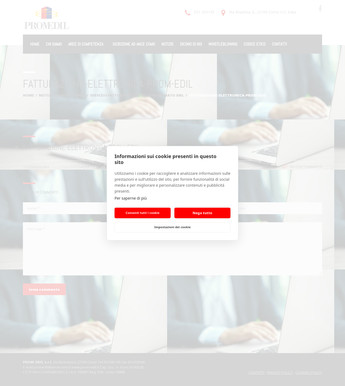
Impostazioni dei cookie (172, 227)
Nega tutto (202, 212)
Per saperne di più (131, 198)
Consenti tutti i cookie (143, 213)
